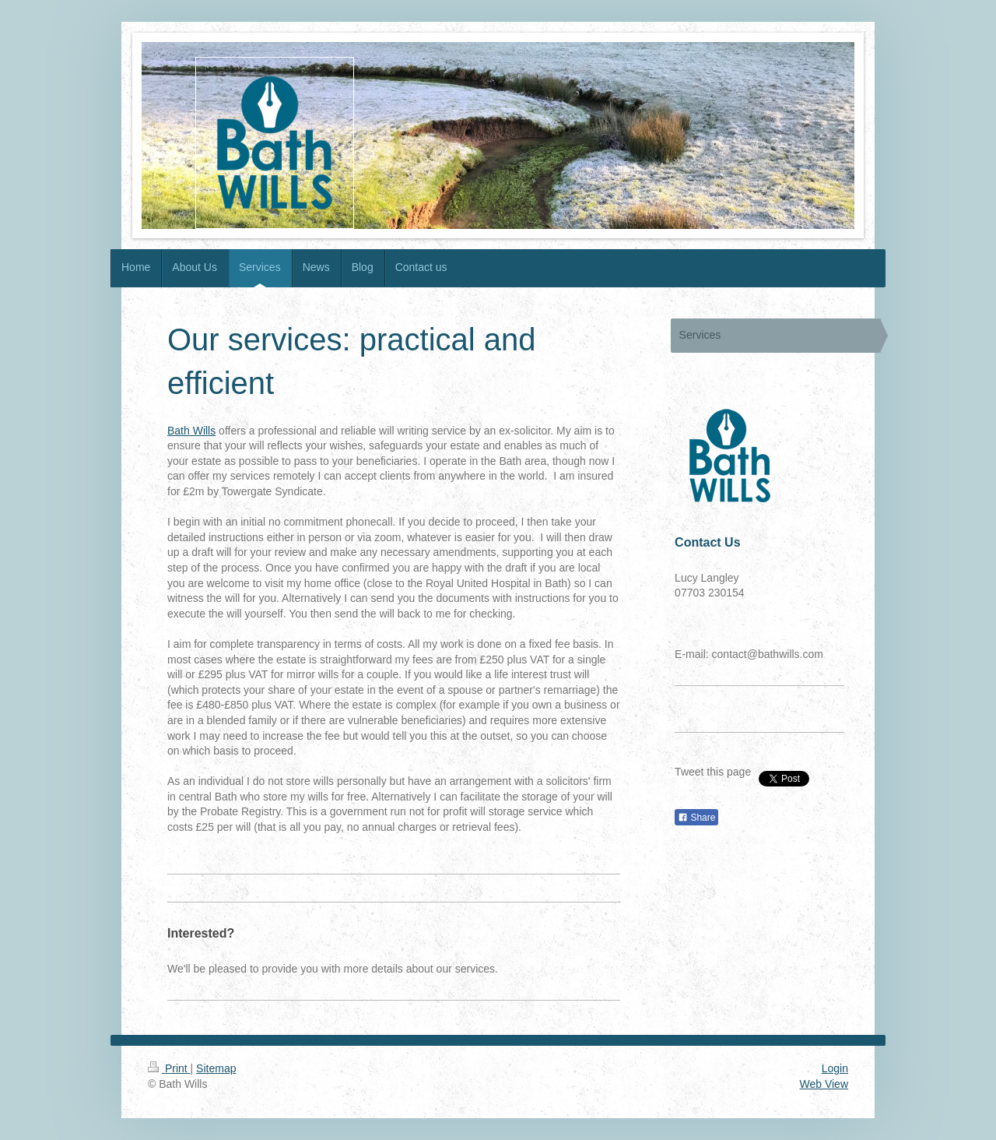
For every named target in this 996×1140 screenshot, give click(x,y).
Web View (823, 1084)
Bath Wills (191, 430)
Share (696, 817)
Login (835, 1068)
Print (169, 1068)
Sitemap (216, 1068)
